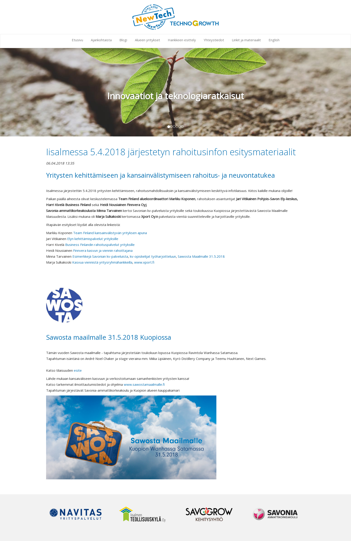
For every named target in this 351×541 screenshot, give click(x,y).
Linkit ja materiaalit (246, 40)
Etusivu (77, 40)
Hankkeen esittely (182, 40)
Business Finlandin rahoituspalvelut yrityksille (100, 244)
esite (78, 370)
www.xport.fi (144, 262)
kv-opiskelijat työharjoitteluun (153, 256)
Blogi (123, 40)
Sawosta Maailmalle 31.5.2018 (201, 256)
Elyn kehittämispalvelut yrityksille (92, 238)
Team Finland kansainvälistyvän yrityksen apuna (110, 232)
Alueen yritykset (147, 40)
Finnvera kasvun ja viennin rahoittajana (103, 250)
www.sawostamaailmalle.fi (144, 384)
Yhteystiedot (214, 40)
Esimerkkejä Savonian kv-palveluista (100, 256)
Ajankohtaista (101, 40)
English (274, 40)
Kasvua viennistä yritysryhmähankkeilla (102, 262)
